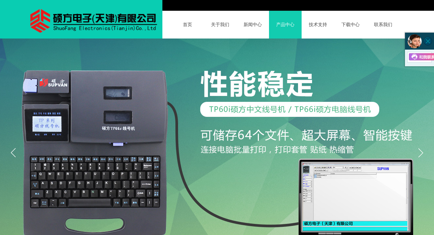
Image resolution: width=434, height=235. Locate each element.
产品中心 (285, 24)
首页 (187, 24)
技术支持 (318, 24)
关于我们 (220, 24)
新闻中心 (253, 24)
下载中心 (350, 24)
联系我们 (383, 24)
